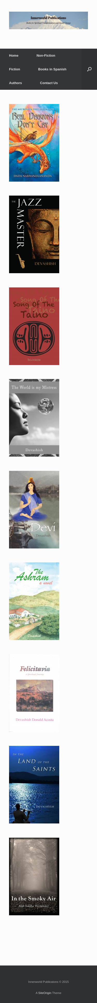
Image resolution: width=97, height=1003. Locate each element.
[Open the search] (89, 69)
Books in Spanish (52, 69)
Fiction (14, 69)
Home (13, 55)
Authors (15, 83)
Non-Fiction (45, 55)
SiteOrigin (44, 992)
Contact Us (49, 83)
